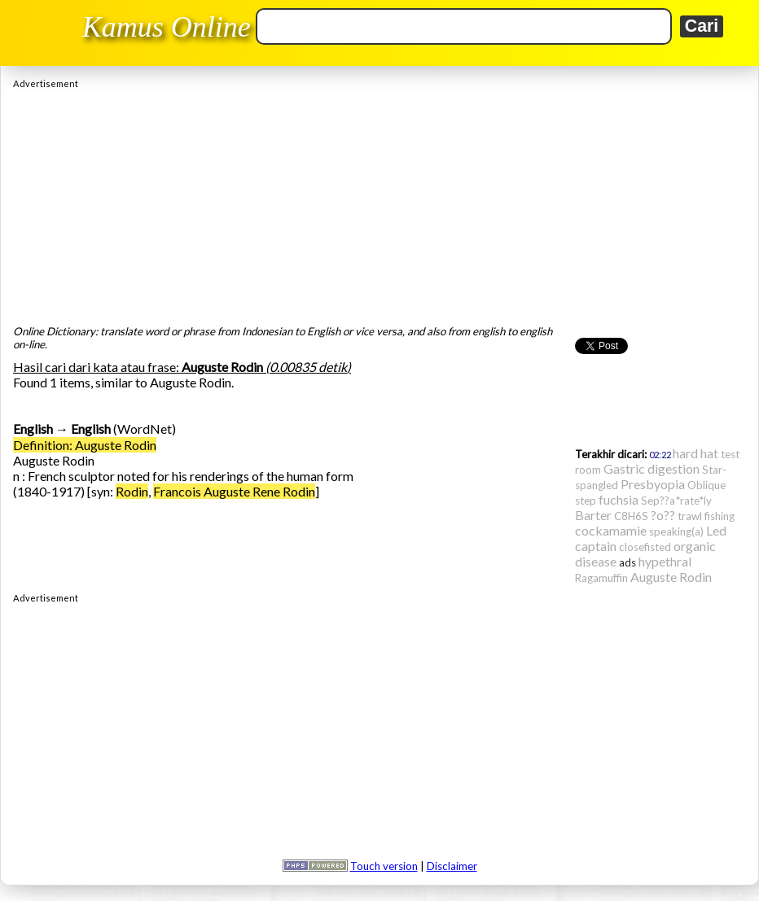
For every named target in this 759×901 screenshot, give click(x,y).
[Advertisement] (379, 203)
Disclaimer (452, 866)
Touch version (384, 866)
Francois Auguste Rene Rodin (234, 491)
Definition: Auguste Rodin (84, 445)
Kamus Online (166, 27)
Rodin (132, 491)
